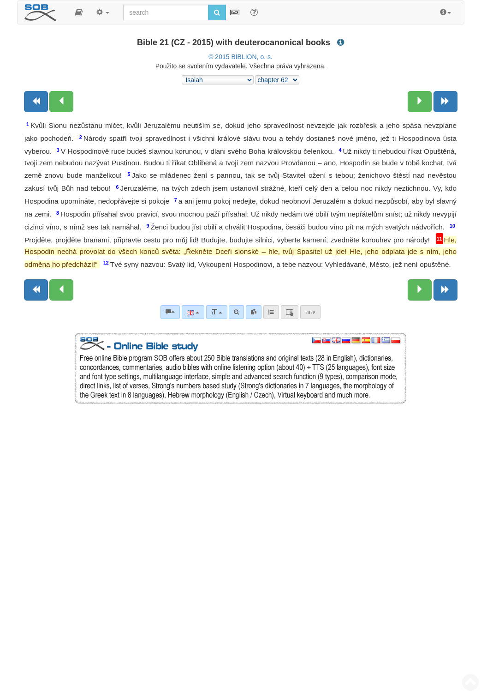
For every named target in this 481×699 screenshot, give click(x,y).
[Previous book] (36, 101)
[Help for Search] (254, 12)
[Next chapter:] (420, 101)
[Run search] (217, 12)
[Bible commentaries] (170, 312)
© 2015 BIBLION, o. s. (240, 56)
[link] (253, 312)
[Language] (193, 312)
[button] (78, 12)
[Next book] (445, 101)
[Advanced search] (236, 312)
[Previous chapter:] (61, 101)
